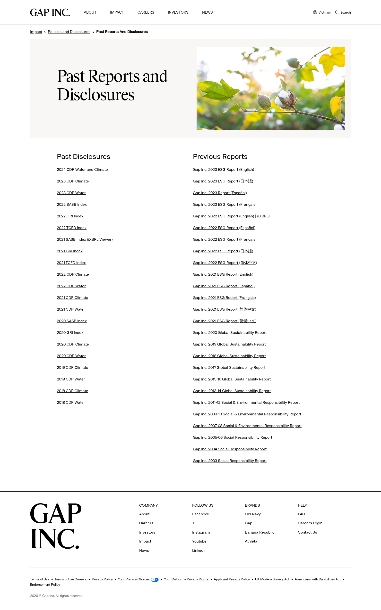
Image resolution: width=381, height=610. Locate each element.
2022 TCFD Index (72, 227)
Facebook (200, 514)
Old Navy (253, 514)
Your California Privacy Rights (186, 579)
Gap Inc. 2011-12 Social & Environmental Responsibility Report (246, 402)
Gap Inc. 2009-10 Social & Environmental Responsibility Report (247, 414)
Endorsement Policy (45, 584)
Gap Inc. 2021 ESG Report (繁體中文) (224, 321)
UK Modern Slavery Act (272, 579)
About (90, 12)
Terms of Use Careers (71, 579)
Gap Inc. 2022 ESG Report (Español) (224, 227)
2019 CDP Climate (72, 367)
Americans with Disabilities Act (318, 579)
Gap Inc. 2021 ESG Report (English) (223, 274)
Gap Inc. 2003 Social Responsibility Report (230, 460)
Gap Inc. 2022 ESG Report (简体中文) (225, 262)
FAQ (301, 514)
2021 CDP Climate (72, 297)
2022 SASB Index (72, 204)
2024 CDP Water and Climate (82, 169)
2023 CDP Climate (73, 181)
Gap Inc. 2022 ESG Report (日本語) (223, 251)
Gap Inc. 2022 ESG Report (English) (223, 216)
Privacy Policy (102, 579)
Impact (117, 12)
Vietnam (322, 12)
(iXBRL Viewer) (100, 239)
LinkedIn (199, 550)
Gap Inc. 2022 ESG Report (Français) (225, 239)
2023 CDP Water (71, 192)
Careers (146, 12)
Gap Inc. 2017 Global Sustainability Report (229, 367)
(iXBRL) (263, 216)
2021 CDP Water (71, 309)
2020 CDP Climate (73, 344)
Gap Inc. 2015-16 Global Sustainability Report (232, 379)
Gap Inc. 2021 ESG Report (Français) (224, 297)
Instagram (201, 532)
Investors (178, 12)
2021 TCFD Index (71, 262)
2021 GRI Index (70, 251)
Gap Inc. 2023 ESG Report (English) (223, 169)
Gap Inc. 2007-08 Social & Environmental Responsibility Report (247, 425)
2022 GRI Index (70, 216)
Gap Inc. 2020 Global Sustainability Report (230, 332)
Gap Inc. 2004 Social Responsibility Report (230, 449)
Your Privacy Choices (134, 579)
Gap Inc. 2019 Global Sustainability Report (229, 344)
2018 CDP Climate (72, 390)
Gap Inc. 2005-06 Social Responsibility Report (232, 437)
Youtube (199, 541)
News (207, 12)
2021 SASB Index (71, 239)
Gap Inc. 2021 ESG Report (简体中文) (224, 309)
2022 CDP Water (71, 286)
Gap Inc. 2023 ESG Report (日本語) (223, 181)
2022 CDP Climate (73, 274)
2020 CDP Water (71, 356)
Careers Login (310, 523)
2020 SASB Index (72, 321)
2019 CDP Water (71, 379)
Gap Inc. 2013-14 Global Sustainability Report (232, 390)
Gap (248, 523)
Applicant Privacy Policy (232, 579)
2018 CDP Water (71, 402)
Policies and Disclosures (69, 32)
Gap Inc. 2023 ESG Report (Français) (225, 204)
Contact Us (307, 532)
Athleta (251, 541)
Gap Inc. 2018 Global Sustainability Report (229, 356)
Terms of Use (39, 579)
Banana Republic (259, 532)
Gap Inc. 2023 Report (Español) (220, 192)
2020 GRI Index (70, 332)
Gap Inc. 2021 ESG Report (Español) (224, 286)
